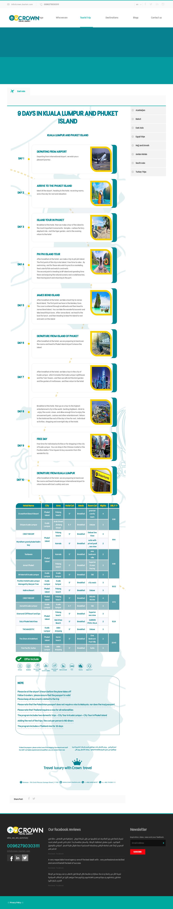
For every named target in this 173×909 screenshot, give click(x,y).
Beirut (138, 119)
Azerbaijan (140, 110)
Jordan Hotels (141, 154)
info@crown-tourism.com (22, 4)
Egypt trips (140, 137)
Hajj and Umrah (142, 145)
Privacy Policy (15, 902)
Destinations (113, 17)
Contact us (156, 17)
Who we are (61, 17)
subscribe (137, 851)
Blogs (135, 17)
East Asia (139, 128)
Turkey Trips (141, 172)
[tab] (18, 91)
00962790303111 (51, 4)
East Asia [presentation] (21, 91)
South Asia (140, 163)
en (139, 4)
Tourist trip (86, 17)
